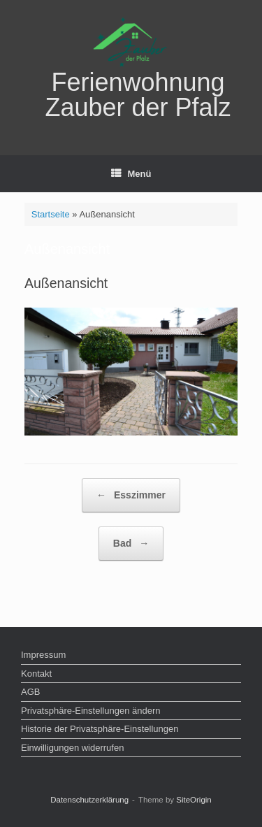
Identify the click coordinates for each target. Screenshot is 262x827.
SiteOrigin (194, 800)
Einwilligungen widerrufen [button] (72, 747)
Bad (131, 543)
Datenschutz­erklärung (89, 800)
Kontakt (36, 673)
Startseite (50, 214)
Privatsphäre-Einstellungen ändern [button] (90, 710)
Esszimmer (131, 495)
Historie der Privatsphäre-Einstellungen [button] (99, 729)
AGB (30, 691)
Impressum (43, 654)
